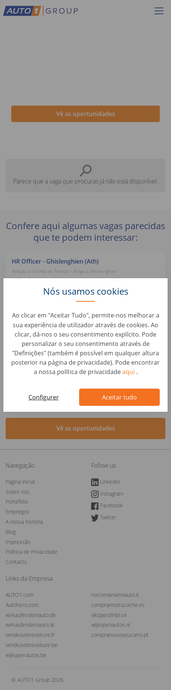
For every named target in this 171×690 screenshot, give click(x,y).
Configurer (43, 397)
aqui (129, 372)
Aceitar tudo (119, 397)
